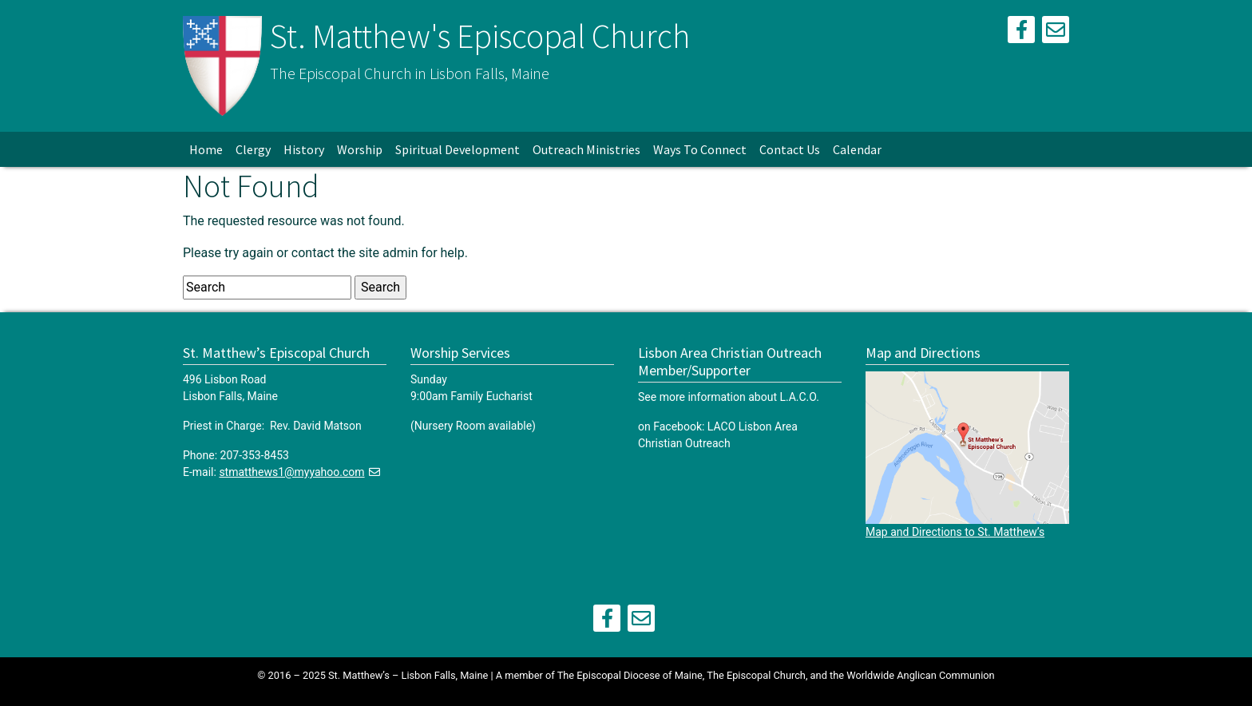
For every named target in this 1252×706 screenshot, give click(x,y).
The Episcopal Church (756, 675)
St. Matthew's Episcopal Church (480, 36)
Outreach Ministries (586, 149)
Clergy (253, 149)
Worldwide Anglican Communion (920, 675)
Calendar (857, 149)
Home (206, 149)
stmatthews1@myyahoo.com (291, 472)
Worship (359, 149)
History (303, 149)
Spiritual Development (457, 149)
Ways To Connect (700, 149)
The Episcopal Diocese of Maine (630, 675)
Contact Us (789, 149)
